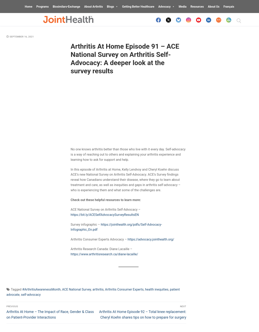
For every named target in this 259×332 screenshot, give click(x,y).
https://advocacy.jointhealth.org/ (151, 239)
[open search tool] (239, 20)
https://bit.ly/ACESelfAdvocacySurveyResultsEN (105, 215)
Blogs (112, 6)
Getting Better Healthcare (138, 6)
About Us (213, 6)
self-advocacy (31, 295)
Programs (42, 6)
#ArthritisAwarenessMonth (41, 289)
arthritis (98, 289)
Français (228, 6)
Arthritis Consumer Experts (124, 289)
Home (28, 6)
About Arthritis (93, 6)
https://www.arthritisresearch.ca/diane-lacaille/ (104, 254)
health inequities (156, 289)
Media (183, 6)
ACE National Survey (76, 289)
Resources (197, 6)
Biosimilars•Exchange (66, 6)
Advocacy (166, 6)
